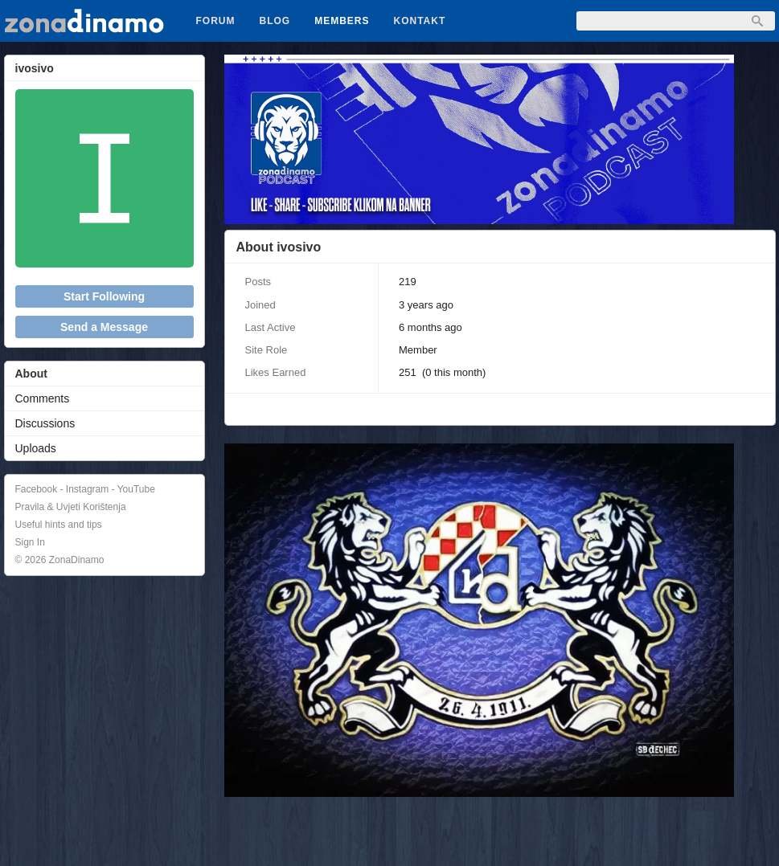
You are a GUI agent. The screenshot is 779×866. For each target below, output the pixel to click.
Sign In (30, 542)
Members (341, 21)
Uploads (35, 448)
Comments (42, 398)
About (31, 373)
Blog (275, 21)
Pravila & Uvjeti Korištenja (70, 507)
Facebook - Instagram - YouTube (85, 489)
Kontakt (420, 21)
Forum (216, 21)
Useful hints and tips (58, 524)
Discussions (45, 423)
